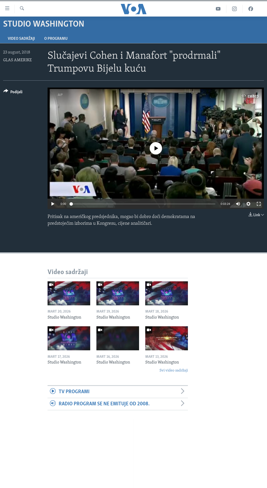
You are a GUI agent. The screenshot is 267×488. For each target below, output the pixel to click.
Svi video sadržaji (173, 371)
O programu (56, 39)
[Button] (12, 93)
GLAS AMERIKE (17, 60)
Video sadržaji (21, 39)
